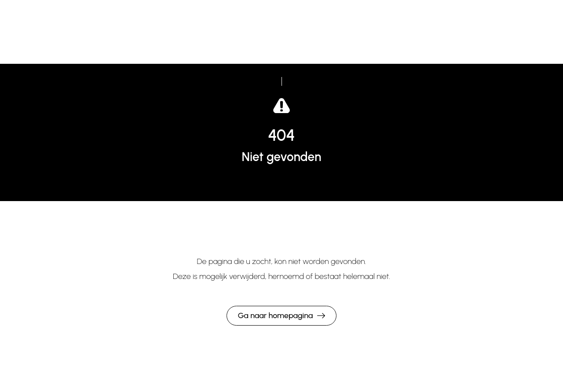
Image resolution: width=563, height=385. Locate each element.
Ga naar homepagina (275, 315)
